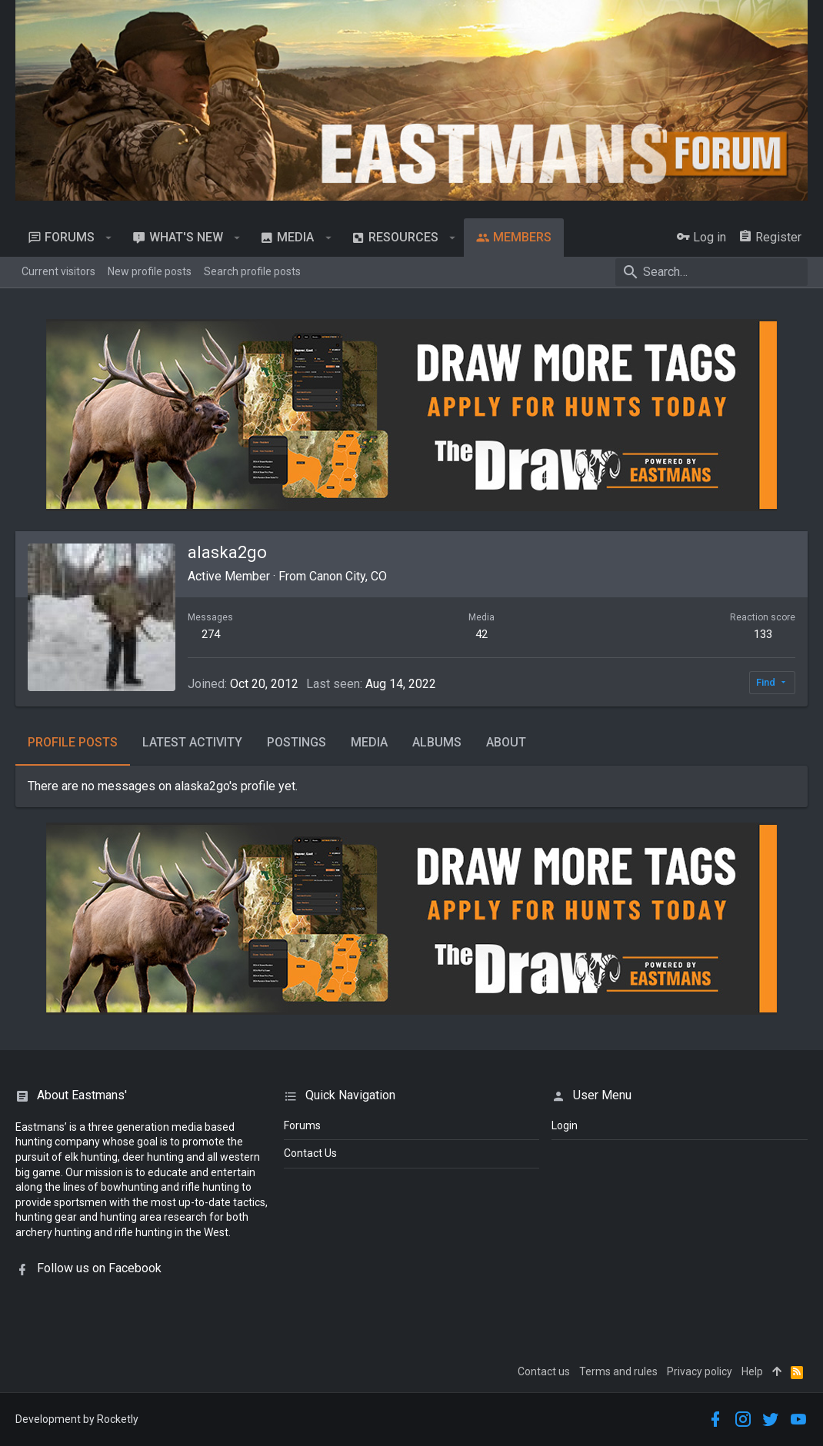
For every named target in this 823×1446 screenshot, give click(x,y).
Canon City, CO (348, 576)
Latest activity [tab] (192, 742)
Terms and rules (618, 1371)
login (564, 1125)
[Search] (711, 272)
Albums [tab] (436, 742)
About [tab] (506, 742)
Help (752, 1371)
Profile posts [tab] (73, 742)
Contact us (544, 1371)
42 (481, 634)
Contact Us (310, 1153)
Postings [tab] (296, 742)
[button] (109, 237)
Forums (302, 1125)
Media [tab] (369, 742)
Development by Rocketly (76, 1419)
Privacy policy (699, 1371)
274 (211, 634)
